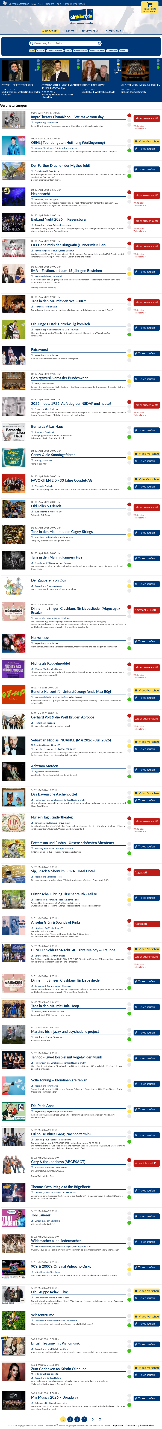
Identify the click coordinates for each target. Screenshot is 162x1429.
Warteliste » (139, 126)
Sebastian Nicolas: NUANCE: (46, 745)
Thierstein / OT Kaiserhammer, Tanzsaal (53, 563)
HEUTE (70, 31)
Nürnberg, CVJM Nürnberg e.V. (49, 928)
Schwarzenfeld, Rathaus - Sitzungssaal (52, 822)
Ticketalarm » (140, 128)
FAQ (33, 3)
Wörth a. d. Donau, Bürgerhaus (49, 1037)
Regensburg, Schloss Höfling (48, 1378)
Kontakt (67, 3)
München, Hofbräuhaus (46, 306)
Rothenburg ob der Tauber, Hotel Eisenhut (54, 250)
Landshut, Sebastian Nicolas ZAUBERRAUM (55, 749)
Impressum (79, 3)
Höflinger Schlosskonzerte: (44, 1373)
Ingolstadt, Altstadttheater (47, 771)
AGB (40, 3)
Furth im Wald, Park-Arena (47, 171)
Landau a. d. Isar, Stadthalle (47, 1220)
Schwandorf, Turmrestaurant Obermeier (53, 986)
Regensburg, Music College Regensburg (53, 225)
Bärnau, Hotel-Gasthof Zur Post (49, 1011)
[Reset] (99, 43)
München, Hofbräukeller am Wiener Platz (54, 537)
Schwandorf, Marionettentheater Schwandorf (56, 1320)
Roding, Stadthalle (43, 460)
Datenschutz (131, 1425)
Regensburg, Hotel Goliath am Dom (51, 1349)
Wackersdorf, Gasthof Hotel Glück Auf (52, 618)
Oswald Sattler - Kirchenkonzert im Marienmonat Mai (61, 86)
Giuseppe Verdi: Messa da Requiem (140, 85)
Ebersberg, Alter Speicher (46, 409)
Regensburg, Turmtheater (46, 122)
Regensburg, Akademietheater (48, 586)
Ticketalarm (90, 31)
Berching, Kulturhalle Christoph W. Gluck (54, 848)
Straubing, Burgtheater (45, 432)
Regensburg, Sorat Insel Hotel (48, 876)
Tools (58, 3)
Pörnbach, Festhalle (44, 486)
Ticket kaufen (145, 148)
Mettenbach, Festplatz (45, 722)
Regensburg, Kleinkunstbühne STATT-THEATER (57, 329)
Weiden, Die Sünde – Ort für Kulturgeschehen (56, 148)
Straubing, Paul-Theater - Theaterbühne (53, 1139)
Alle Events (50, 31)
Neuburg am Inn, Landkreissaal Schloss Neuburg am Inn (60, 800)
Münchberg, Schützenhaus (47, 1272)
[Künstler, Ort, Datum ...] (65, 43)
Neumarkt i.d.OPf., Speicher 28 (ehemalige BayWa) (58, 697)
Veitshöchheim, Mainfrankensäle (50, 955)
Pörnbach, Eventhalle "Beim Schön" (51, 1167)
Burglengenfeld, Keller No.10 (48, 511)
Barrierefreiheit (147, 1425)
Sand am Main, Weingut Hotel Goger (52, 1297)
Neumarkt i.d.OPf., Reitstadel (48, 276)
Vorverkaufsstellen (18, 3)
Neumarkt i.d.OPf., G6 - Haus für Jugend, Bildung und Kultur (63, 1246)
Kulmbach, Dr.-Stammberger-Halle (51, 1403)
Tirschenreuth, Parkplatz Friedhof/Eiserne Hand (57, 899)
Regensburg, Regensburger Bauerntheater (54, 1111)
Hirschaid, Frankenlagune (46, 199)
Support (49, 3)
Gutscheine (113, 31)
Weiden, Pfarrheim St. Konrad (48, 669)
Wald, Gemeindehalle (44, 383)
